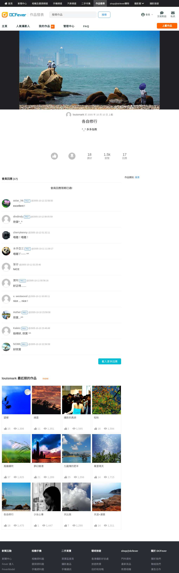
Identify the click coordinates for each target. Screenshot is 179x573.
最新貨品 (126, 564)
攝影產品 (66, 564)
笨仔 (15, 264)
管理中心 (69, 26)
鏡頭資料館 (38, 564)
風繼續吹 (9, 466)
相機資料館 (38, 558)
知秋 (96, 417)
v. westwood (20, 296)
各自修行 (9, 514)
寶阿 (15, 280)
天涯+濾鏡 (99, 514)
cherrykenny (20, 232)
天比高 (67, 514)
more (45, 378)
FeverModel (8, 569)
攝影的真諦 (70, 417)
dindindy (18, 216)
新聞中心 (7, 558)
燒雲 (36, 417)
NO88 (16, 343)
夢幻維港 (39, 466)
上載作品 (167, 25)
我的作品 (46, 27)
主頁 (4, 26)
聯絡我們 (156, 564)
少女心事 (39, 514)
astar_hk (18, 200)
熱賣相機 (126, 569)
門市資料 (126, 558)
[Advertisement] (89, 143)
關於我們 (156, 558)
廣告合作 (156, 569)
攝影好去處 (100, 558)
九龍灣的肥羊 (71, 466)
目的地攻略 (97, 569)
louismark (75, 114)
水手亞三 (18, 248)
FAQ (86, 26)
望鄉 (6, 417)
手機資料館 (38, 569)
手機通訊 (66, 569)
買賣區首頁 (68, 558)
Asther (17, 312)
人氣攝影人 (23, 26)
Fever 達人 (8, 564)
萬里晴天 (99, 466)
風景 (137, 177)
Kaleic (16, 328)
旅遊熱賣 (96, 564)
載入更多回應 (110, 361)
